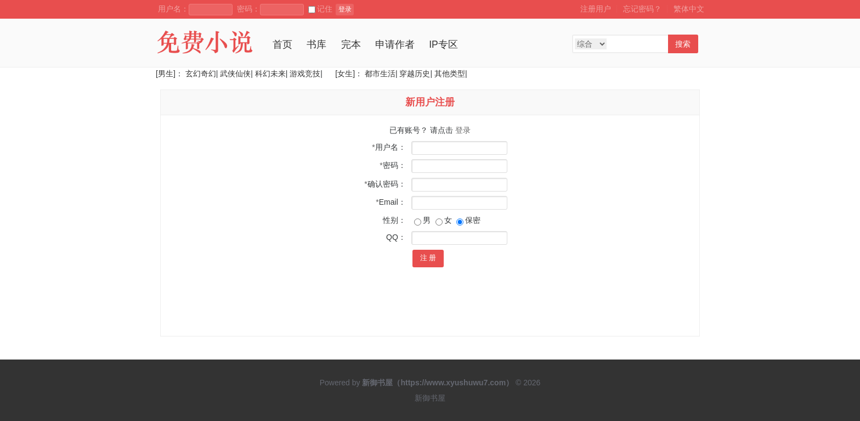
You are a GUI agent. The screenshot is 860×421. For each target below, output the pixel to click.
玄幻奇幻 (200, 73)
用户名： (388, 147)
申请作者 (395, 44)
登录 (345, 9)
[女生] (344, 73)
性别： (394, 220)
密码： (392, 165)
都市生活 (380, 73)
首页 (282, 44)
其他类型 (449, 73)
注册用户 (595, 8)
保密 (468, 220)
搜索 (683, 44)
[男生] (166, 73)
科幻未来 (270, 73)
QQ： (396, 237)
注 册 (428, 258)
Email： (390, 202)
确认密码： (384, 183)
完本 (351, 44)
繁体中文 (689, 8)
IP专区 (443, 44)
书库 (316, 44)
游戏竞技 (305, 73)
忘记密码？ (642, 8)
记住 (320, 8)
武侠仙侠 (235, 73)
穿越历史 (414, 73)
